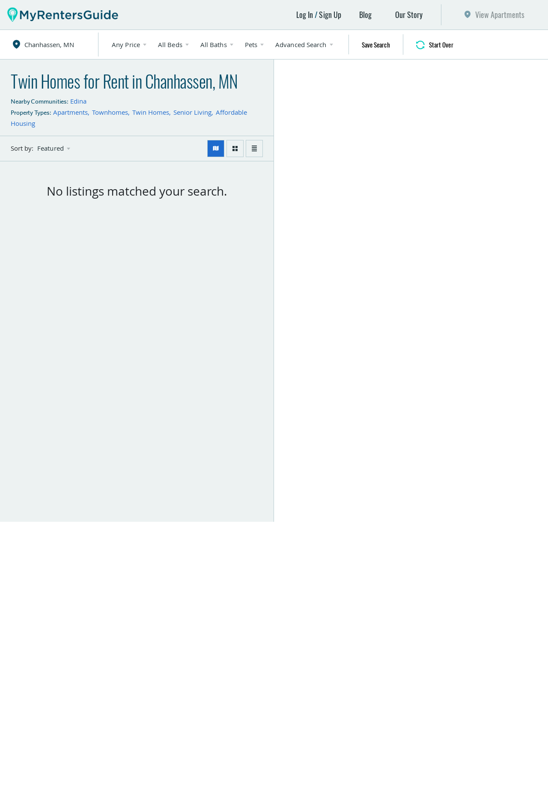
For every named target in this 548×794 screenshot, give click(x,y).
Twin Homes (150, 112)
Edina (78, 101)
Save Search (376, 44)
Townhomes (110, 112)
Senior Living (192, 112)
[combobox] (56, 44)
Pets (251, 44)
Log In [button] (304, 14)
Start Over (441, 44)
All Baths (213, 44)
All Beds (170, 44)
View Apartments (500, 14)
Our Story (409, 14)
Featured (50, 148)
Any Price (126, 44)
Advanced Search (301, 44)
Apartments (70, 112)
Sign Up (330, 14)
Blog (365, 14)
